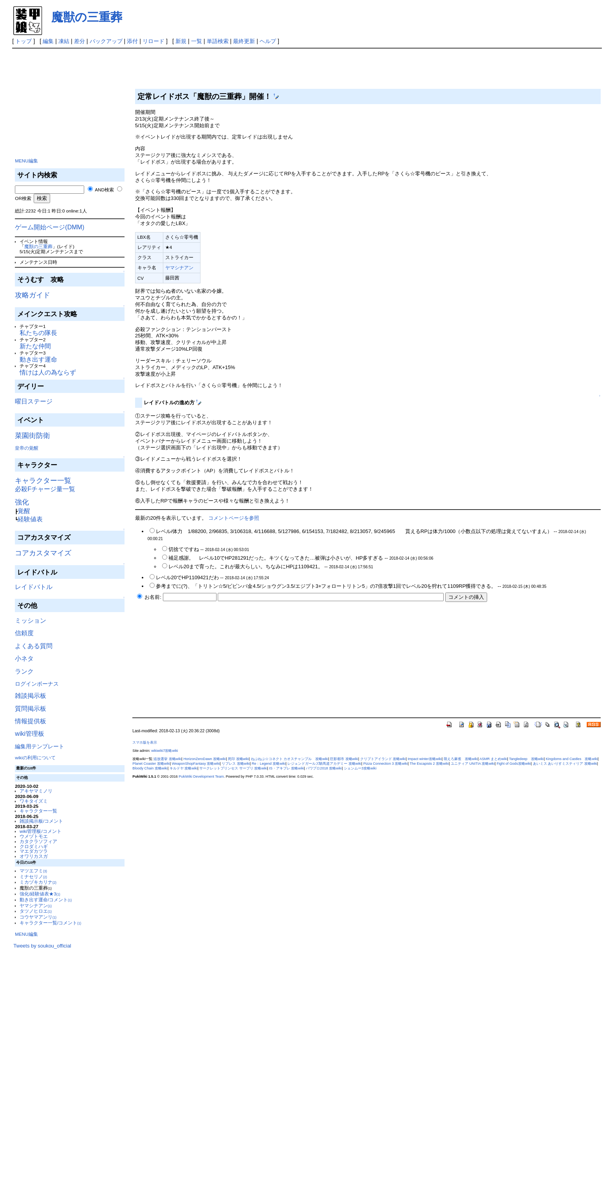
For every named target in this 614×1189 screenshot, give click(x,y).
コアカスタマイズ (43, 553)
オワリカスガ (34, 856)
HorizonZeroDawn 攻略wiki (204, 759)
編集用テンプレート (39, 746)
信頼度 (24, 633)
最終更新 (244, 41)
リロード (153, 41)
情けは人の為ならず (48, 372)
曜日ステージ (33, 401)
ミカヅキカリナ (38, 882)
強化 (22, 502)
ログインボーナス (37, 684)
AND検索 (104, 189)
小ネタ (24, 658)
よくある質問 (33, 646)
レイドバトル (33, 587)
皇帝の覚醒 (26, 447)
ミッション (30, 620)
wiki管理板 (29, 733)
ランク (24, 671)
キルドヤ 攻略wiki (184, 768)
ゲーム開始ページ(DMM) (49, 227)
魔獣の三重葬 (86, 17)
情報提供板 (30, 721)
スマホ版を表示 (144, 742)
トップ (23, 41)
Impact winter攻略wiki (425, 759)
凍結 (63, 41)
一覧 (196, 41)
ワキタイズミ (34, 800)
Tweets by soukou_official (42, 946)
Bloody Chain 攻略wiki (150, 768)
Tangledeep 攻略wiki (526, 759)
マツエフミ (33, 870)
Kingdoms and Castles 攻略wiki (572, 759)
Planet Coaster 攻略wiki (151, 764)
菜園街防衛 (32, 436)
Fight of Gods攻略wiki (514, 764)
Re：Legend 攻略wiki (268, 764)
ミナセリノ (33, 876)
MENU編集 (26, 160)
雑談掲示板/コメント (41, 820)
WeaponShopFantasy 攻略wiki (196, 764)
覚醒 (24, 511)
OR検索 (23, 198)
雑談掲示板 (30, 695)
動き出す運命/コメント (46, 899)
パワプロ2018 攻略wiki (324, 768)
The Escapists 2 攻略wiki (429, 764)
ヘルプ (268, 41)
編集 (48, 41)
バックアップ (106, 41)
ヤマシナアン (36, 905)
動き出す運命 (38, 359)
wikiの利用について (35, 757)
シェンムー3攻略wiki (360, 768)
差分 (79, 41)
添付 (132, 41)
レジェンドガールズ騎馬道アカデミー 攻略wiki (324, 764)
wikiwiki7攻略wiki (164, 751)
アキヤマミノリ (36, 790)
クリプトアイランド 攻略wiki (383, 759)
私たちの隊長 (38, 333)
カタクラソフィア (38, 841)
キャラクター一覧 (43, 481)
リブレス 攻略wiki (236, 764)
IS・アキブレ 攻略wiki (286, 768)
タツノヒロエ (36, 910)
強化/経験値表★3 (40, 893)
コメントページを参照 (233, 518)
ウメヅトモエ (34, 836)
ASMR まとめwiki (493, 759)
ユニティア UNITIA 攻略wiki (473, 764)
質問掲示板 (30, 708)
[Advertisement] (72, 101)
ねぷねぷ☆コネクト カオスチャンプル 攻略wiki (290, 759)
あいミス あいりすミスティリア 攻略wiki (565, 764)
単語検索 (218, 41)
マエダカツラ (34, 851)
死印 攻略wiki (238, 759)
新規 (180, 41)
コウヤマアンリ (38, 916)
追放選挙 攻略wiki (168, 759)
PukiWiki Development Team (201, 776)
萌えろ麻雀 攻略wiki (461, 759)
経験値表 (30, 519)
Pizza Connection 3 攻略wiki (385, 764)
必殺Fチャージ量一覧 (45, 489)
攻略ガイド (32, 295)
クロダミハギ (34, 846)
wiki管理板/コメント (40, 831)
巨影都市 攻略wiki (344, 759)
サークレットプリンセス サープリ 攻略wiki (233, 768)
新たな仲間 (35, 346)
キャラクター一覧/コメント (50, 922)
